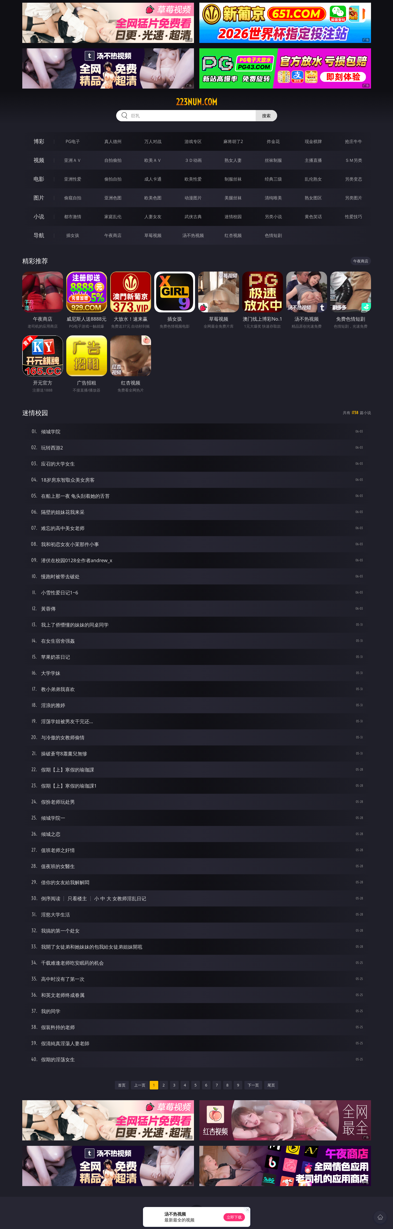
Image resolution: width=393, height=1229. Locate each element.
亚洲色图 (113, 198)
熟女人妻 (233, 160)
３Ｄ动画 (193, 160)
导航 (39, 235)
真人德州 (113, 141)
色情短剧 (273, 235)
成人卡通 (152, 179)
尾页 (271, 1085)
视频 (39, 160)
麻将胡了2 (233, 141)
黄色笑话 (313, 217)
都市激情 (72, 217)
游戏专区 (193, 141)
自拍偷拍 (113, 160)
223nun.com (196, 102)
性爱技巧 (353, 217)
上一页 (139, 1085)
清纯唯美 (273, 198)
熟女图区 (313, 198)
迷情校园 (233, 217)
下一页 (253, 1085)
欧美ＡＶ (152, 160)
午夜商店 (113, 235)
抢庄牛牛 (353, 141)
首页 (122, 1085)
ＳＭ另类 (353, 160)
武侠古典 (193, 217)
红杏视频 (233, 235)
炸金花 (273, 141)
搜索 (266, 116)
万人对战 (152, 141)
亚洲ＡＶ (72, 160)
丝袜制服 (273, 160)
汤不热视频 (193, 235)
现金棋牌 (313, 141)
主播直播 (313, 160)
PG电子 (73, 141)
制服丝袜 (233, 179)
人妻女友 (152, 217)
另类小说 (273, 217)
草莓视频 (152, 235)
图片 (39, 197)
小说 (39, 216)
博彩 (39, 141)
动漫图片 (193, 198)
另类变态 (353, 179)
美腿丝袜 (233, 198)
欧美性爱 (193, 179)
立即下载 (234, 1217)
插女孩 (72, 235)
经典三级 (273, 179)
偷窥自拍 (72, 198)
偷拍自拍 (113, 179)
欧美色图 (152, 198)
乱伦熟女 (313, 179)
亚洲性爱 (72, 179)
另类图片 (353, 198)
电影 (39, 178)
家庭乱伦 (113, 217)
